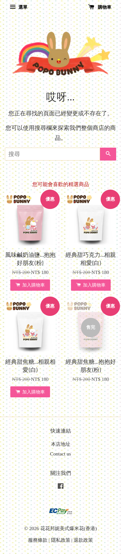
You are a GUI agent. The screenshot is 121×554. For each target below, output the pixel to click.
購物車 (100, 7)
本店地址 (60, 444)
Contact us (60, 453)
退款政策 (83, 540)
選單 (18, 7)
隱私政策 (60, 540)
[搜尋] (52, 154)
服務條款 (37, 540)
